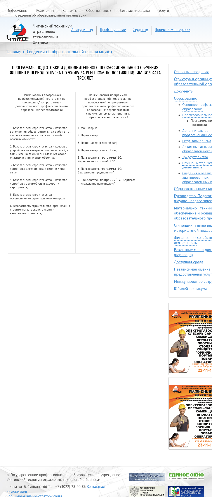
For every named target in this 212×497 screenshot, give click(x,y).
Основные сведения (191, 72)
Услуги (163, 11)
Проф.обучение (113, 29)
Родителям (45, 11)
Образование (185, 98)
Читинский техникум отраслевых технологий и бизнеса (52, 35)
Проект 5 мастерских (172, 29)
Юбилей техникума (190, 288)
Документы (183, 91)
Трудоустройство (195, 157)
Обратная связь (98, 11)
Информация (17, 11)
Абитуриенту (82, 29)
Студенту (140, 29)
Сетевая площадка (135, 11)
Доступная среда (188, 262)
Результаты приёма (196, 141)
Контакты (70, 11)
